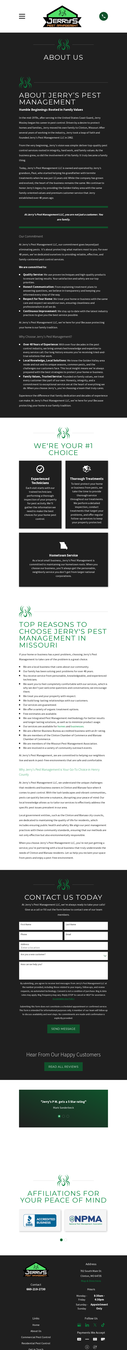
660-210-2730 (35, 1289)
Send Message (63, 1028)
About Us (36, 1331)
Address (25, 944)
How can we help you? (31, 964)
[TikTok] (103, 1325)
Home (36, 1325)
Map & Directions (91, 1281)
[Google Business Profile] (79, 1325)
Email (68, 934)
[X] (95, 1325)
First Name (26, 924)
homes (61, 726)
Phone (24, 934)
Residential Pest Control (35, 1343)
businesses (77, 726)
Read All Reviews (63, 1066)
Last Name (71, 924)
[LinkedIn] (87, 1325)
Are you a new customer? (33, 954)
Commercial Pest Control (36, 1337)
